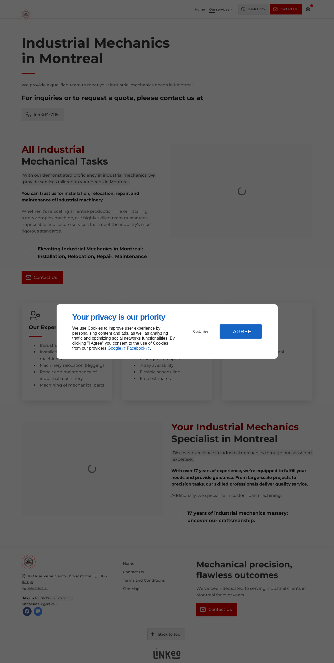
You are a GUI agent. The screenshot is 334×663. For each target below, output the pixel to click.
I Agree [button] (240, 331)
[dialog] (167, 331)
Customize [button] (200, 331)
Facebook (136, 348)
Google (114, 348)
